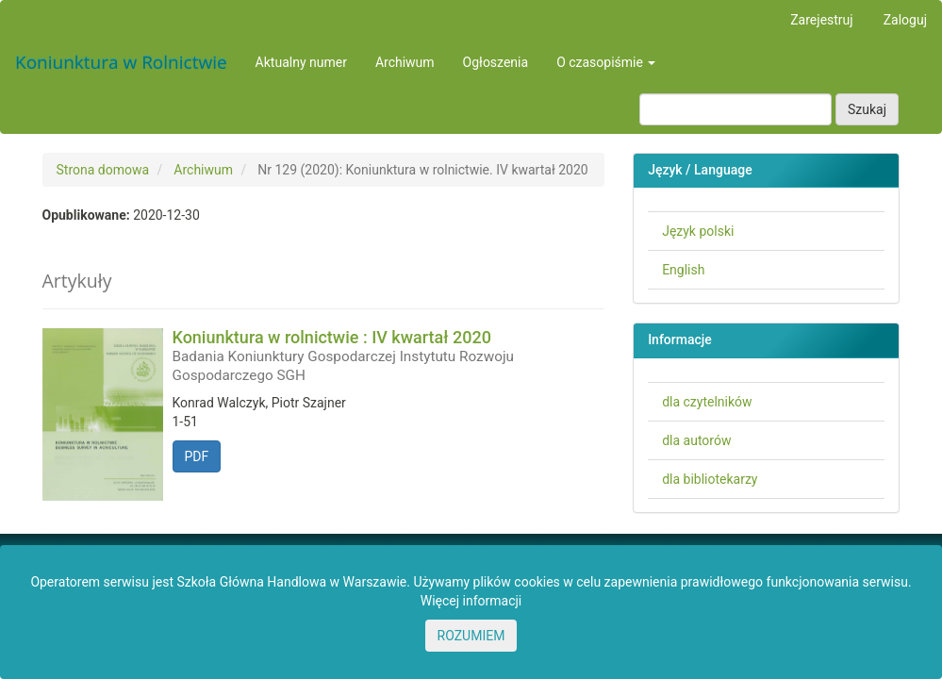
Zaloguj (905, 19)
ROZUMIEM (471, 635)
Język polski (698, 231)
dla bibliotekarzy (709, 479)
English (683, 269)
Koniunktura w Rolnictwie (121, 62)
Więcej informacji (471, 600)
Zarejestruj (821, 19)
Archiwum (405, 62)
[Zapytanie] (735, 109)
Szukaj (867, 109)
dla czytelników (707, 401)
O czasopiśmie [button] (605, 62)
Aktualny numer (301, 62)
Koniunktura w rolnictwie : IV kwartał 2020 (389, 355)
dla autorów (696, 440)
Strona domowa (103, 169)
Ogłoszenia (496, 62)
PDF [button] (197, 456)
